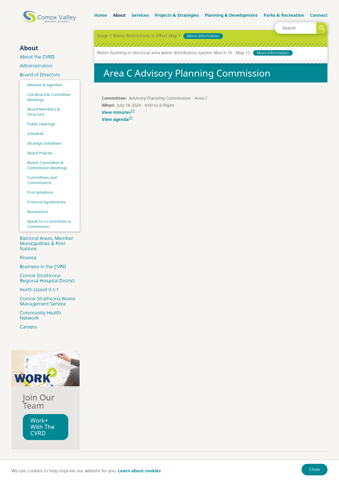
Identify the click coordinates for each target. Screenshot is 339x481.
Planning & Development (231, 15)
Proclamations (40, 192)
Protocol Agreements (46, 202)
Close (314, 469)
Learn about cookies (139, 470)
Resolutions (37, 211)
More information (203, 35)
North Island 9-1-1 (39, 289)
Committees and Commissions (42, 180)
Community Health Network (40, 315)
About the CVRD (37, 56)
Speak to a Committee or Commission (49, 224)
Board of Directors (40, 74)
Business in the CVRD (43, 266)
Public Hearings (41, 124)
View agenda (118, 119)
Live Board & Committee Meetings (48, 97)
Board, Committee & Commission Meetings (47, 165)
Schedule (35, 133)
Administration (36, 65)
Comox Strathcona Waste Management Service (47, 301)
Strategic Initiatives (44, 143)
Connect (318, 15)
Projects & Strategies (177, 15)
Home (100, 15)
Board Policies (39, 153)
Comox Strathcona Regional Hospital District (47, 278)
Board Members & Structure (43, 112)
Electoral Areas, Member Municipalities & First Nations (46, 243)
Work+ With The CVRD (42, 426)
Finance (28, 257)
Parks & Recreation (284, 15)
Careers (28, 327)
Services (140, 15)
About (119, 15)
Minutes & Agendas (44, 84)
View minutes (119, 112)
